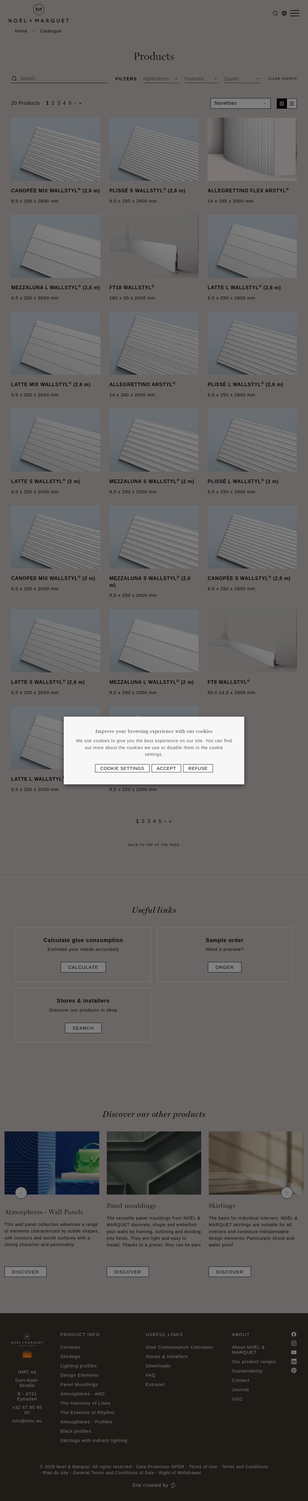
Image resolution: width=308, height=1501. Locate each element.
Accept (166, 768)
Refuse (198, 768)
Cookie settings (122, 768)
